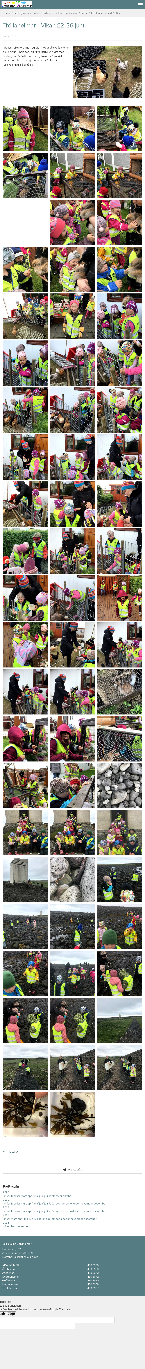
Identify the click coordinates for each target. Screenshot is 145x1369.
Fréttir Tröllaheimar (68, 13)
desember (100, 1204)
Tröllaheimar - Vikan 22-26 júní (106, 13)
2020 (6, 1192)
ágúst (52, 1204)
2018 (6, 1207)
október (67, 1196)
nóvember (87, 1204)
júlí (46, 1196)
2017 (6, 1215)
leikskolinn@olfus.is (26, 1257)
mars (24, 1196)
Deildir (35, 13)
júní (41, 1196)
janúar (7, 1196)
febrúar (16, 1196)
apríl (31, 1196)
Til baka (12, 1152)
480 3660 (28, 1253)
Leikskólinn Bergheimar (17, 13)
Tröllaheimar (49, 13)
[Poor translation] (11, 1314)
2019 (6, 1200)
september (55, 1196)
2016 (6, 1223)
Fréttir (84, 13)
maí (36, 1196)
